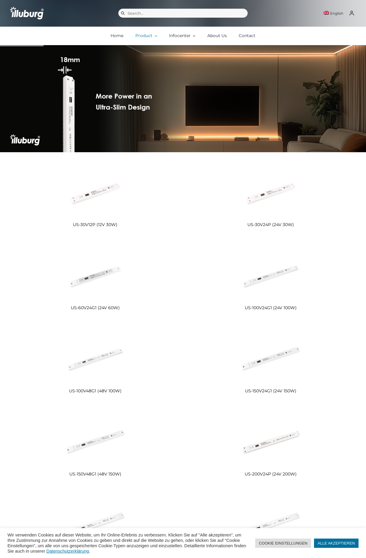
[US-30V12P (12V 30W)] (95, 191)
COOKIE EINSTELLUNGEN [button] (283, 543)
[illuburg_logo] (27, 6)
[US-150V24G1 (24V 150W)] (271, 358)
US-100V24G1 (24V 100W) (271, 307)
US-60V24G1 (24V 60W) (95, 307)
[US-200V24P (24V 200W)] (271, 441)
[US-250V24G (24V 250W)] (95, 524)
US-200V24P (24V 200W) (271, 474)
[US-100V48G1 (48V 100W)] (95, 358)
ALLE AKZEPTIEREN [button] (336, 543)
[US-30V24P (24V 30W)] (271, 191)
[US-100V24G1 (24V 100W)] (271, 275)
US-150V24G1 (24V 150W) (270, 391)
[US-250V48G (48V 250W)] (271, 524)
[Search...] (183, 13)
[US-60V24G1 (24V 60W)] (95, 275)
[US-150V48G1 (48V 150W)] (95, 441)
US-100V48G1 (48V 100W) (95, 391)
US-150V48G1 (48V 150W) (95, 474)
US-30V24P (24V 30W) (270, 224)
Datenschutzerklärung (67, 551)
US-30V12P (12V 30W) (95, 224)
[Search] (122, 13)
